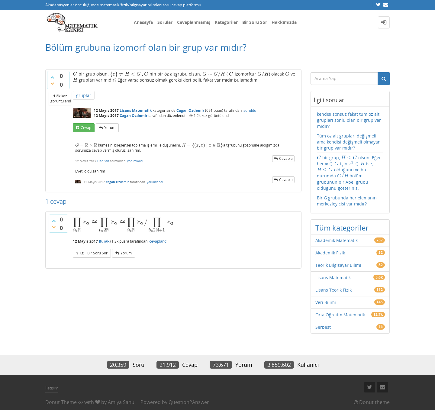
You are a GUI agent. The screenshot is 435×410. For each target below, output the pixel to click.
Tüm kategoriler (342, 228)
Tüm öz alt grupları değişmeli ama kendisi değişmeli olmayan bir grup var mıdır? (349, 142)
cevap (86, 127)
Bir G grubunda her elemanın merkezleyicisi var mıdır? (347, 201)
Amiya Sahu (121, 402)
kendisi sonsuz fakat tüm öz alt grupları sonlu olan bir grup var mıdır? (349, 120)
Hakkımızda (284, 22)
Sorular (164, 22)
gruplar (83, 95)
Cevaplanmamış (193, 22)
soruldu (249, 110)
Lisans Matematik (136, 110)
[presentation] (75, 74)
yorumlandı (135, 161)
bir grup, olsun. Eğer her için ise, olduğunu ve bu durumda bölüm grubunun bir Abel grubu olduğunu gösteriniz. (349, 173)
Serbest (323, 327)
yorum (109, 127)
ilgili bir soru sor (94, 253)
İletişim (51, 388)
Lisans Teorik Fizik (333, 290)
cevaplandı (158, 241)
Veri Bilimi (325, 302)
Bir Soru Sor (254, 22)
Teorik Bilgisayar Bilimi (338, 265)
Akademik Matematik (336, 240)
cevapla (286, 158)
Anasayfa (143, 22)
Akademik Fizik (330, 253)
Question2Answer (189, 402)
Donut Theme (61, 402)
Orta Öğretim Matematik (340, 315)
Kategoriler (226, 22)
